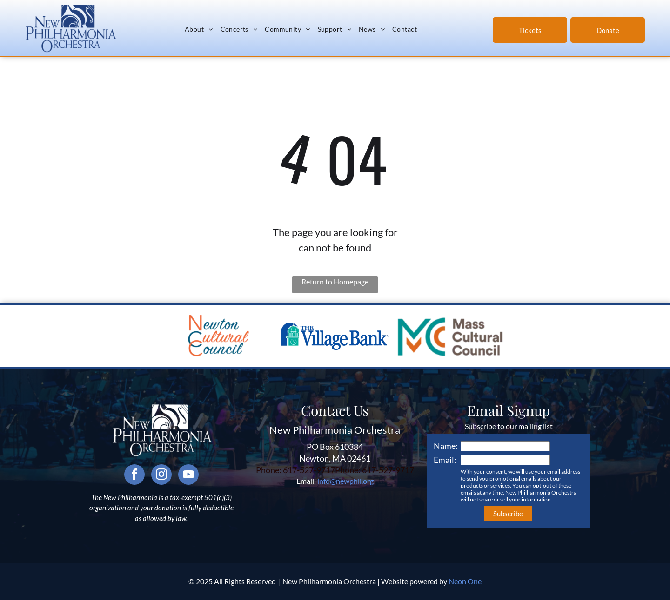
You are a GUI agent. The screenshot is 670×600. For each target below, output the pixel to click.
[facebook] (134, 475)
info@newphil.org (345, 480)
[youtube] (188, 475)
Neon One (465, 581)
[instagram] (161, 475)
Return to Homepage (335, 281)
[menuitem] (199, 28)
